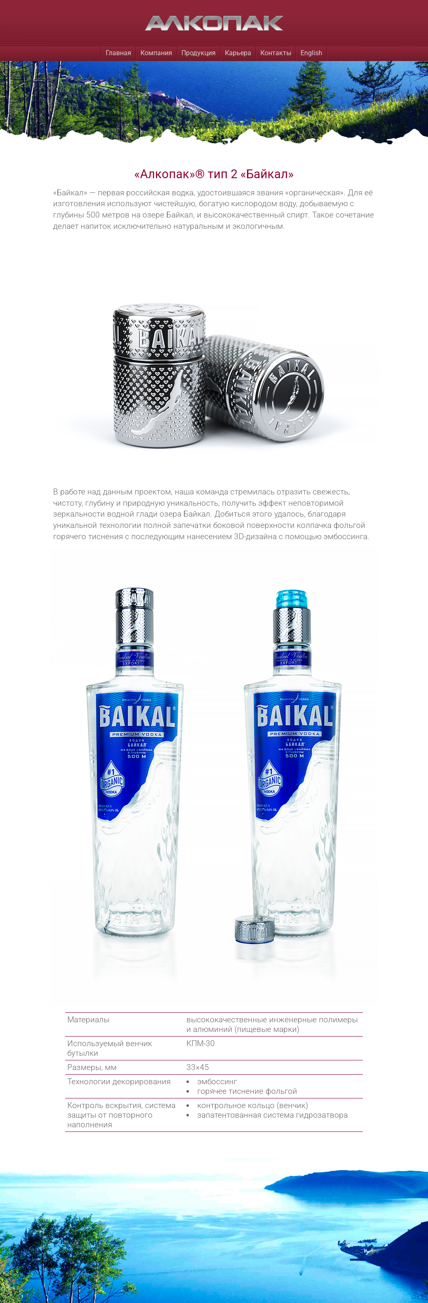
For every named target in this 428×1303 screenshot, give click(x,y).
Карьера (238, 53)
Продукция (198, 53)
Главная (118, 53)
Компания (156, 53)
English (311, 53)
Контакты (275, 53)
